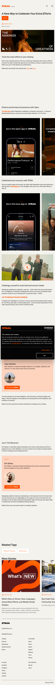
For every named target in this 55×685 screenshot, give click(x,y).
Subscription (5, 644)
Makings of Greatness (9, 551)
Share (5, 18)
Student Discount (6, 647)
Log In (30, 668)
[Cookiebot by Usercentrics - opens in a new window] (45, 328)
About (30, 641)
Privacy (30, 657)
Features (4, 641)
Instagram (4, 668)
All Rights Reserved (7, 634)
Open (28, 68)
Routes (3, 649)
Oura (34, 68)
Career (30, 644)
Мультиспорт (23, 551)
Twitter (3, 670)
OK (45, 355)
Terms (30, 655)
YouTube (4, 673)
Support (30, 649)
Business (30, 652)
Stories (30, 647)
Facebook (4, 665)
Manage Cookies (49, 682)
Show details (46, 350)
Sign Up (30, 665)
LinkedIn (4, 676)
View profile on (12, 387)
